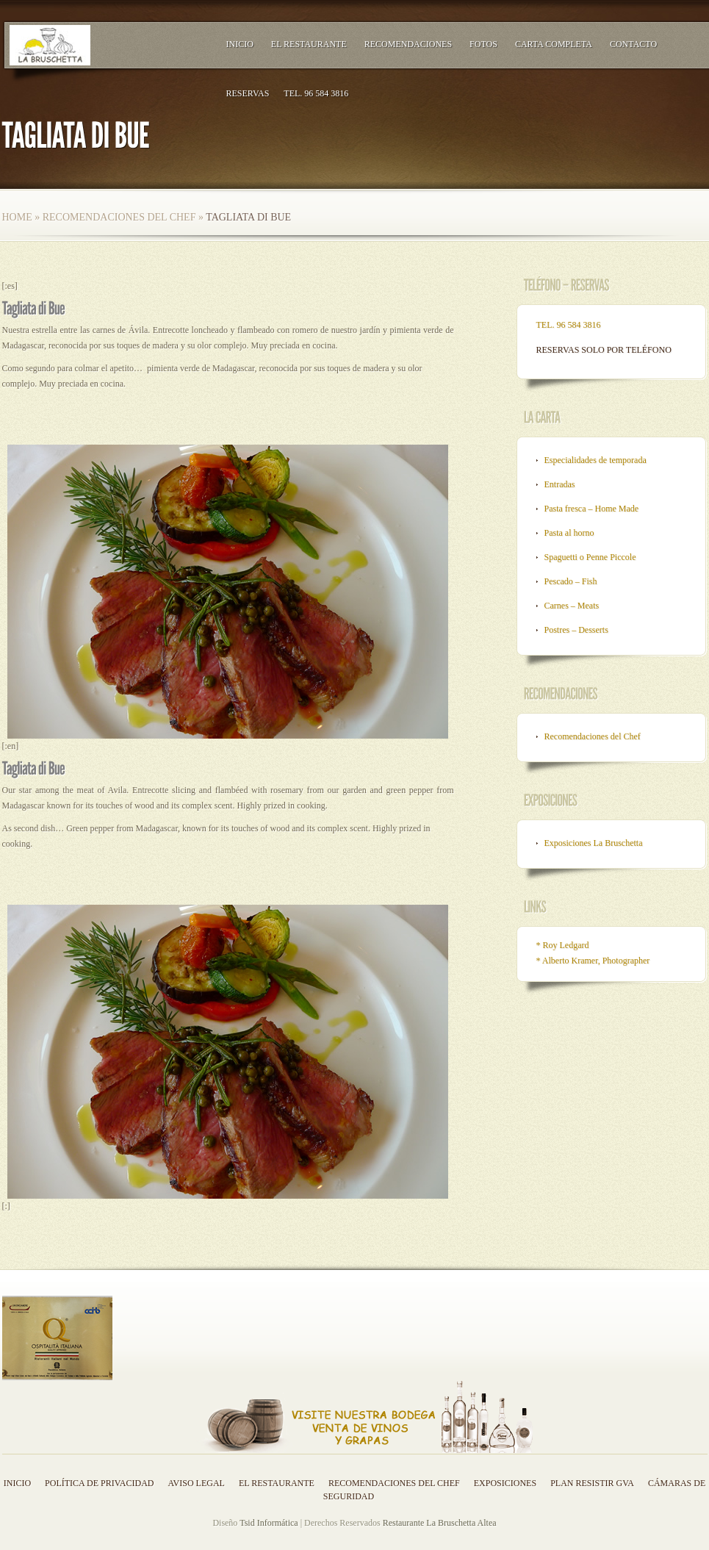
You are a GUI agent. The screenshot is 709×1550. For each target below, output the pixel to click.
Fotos (483, 44)
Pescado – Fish (570, 581)
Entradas (559, 484)
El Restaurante (309, 44)
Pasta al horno (569, 533)
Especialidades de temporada (595, 460)
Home (17, 217)
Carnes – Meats (572, 605)
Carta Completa (553, 44)
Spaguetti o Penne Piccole (590, 557)
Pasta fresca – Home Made (591, 508)
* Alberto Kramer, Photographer (593, 960)
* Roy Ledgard (562, 945)
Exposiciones (505, 1483)
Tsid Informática (269, 1523)
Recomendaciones (408, 44)
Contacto (633, 44)
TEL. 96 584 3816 (316, 93)
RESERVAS (248, 93)
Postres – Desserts (576, 630)
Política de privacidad (99, 1483)
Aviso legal (196, 1483)
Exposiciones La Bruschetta (593, 843)
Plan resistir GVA (592, 1483)
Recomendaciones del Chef (119, 217)
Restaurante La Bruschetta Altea (440, 1523)
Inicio (239, 44)
